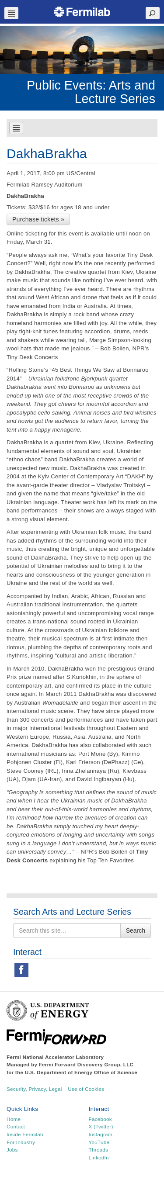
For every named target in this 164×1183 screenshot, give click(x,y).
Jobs (12, 1149)
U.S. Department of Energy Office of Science (81, 1072)
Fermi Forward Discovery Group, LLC (86, 1064)
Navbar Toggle (11, 13)
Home (14, 1119)
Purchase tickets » (38, 219)
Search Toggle (153, 13)
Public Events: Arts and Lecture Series (91, 92)
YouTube (99, 1142)
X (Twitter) (101, 1126)
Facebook (100, 1119)
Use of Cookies (86, 1089)
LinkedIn (99, 1157)
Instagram (100, 1134)
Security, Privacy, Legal (34, 1089)
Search (135, 930)
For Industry (21, 1142)
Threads (98, 1149)
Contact (16, 1126)
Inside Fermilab (25, 1134)
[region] (82, 50)
